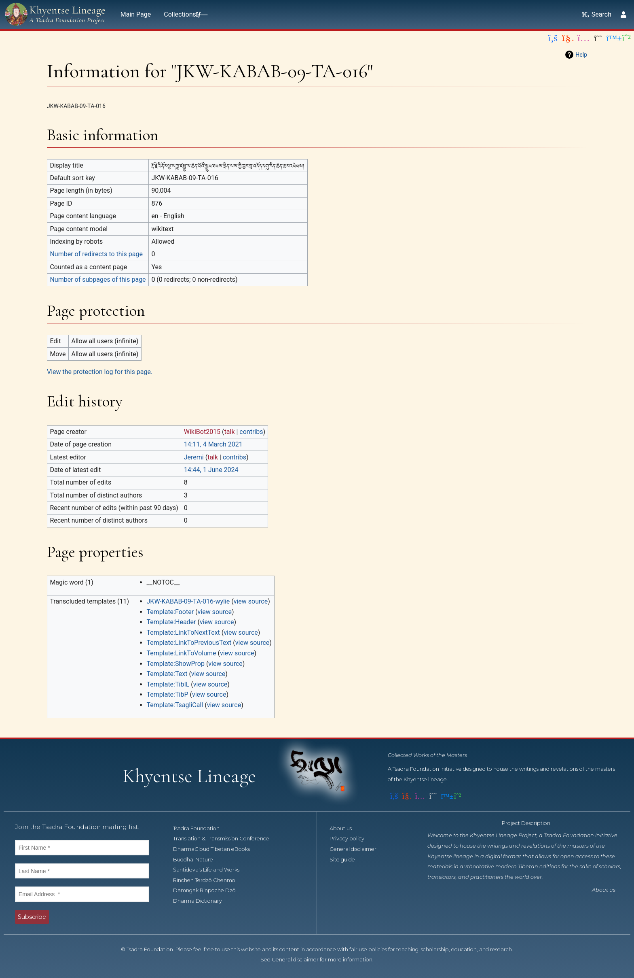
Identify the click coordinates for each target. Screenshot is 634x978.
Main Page (135, 14)
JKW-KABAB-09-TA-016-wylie (188, 601)
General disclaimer (357, 849)
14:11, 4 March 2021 (213, 444)
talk (229, 432)
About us (345, 828)
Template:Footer (170, 612)
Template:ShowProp (176, 664)
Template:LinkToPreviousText (189, 642)
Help (581, 54)
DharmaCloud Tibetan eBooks (216, 849)
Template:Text (167, 674)
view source (251, 601)
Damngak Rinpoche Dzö (209, 890)
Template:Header (171, 622)
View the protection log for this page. (99, 372)
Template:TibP (167, 694)
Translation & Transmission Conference (225, 839)
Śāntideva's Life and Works (210, 870)
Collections (184, 14)
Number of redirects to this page (96, 254)
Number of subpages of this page (98, 279)
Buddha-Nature (197, 860)
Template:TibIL (168, 684)
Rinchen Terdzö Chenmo (208, 880)
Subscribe (32, 917)
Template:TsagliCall (175, 705)
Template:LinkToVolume (181, 653)
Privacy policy (351, 839)
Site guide (347, 860)
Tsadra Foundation (200, 828)
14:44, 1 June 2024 (211, 470)
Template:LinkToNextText (183, 632)
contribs (251, 432)
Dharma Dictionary (202, 901)
